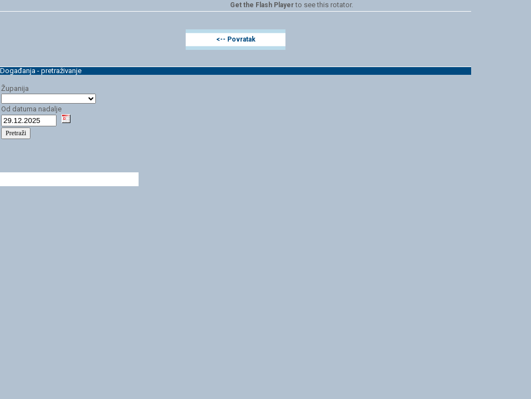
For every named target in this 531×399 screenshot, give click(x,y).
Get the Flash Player (262, 5)
